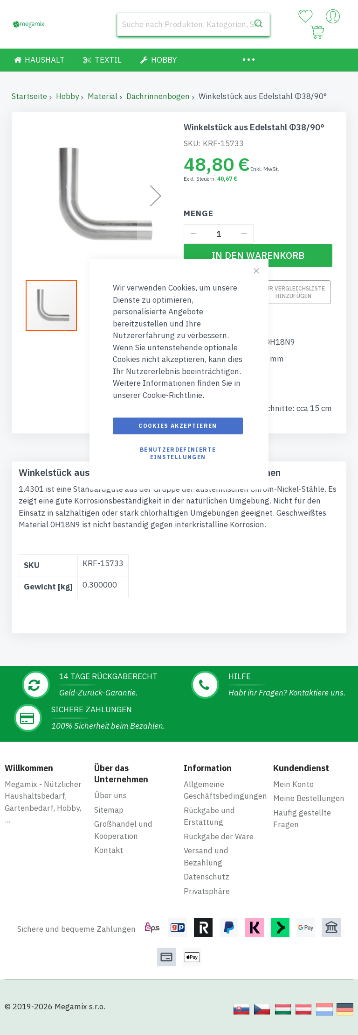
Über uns (110, 795)
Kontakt (108, 850)
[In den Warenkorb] (258, 255)
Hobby (67, 96)
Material (102, 96)
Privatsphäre (207, 891)
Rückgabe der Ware (219, 836)
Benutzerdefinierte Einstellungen (178, 453)
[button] (155, 195)
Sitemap (109, 810)
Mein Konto (293, 784)
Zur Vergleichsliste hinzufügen (293, 292)
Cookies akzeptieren (177, 425)
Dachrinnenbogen (158, 96)
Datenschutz (206, 877)
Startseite (29, 96)
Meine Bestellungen (308, 798)
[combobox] (193, 24)
